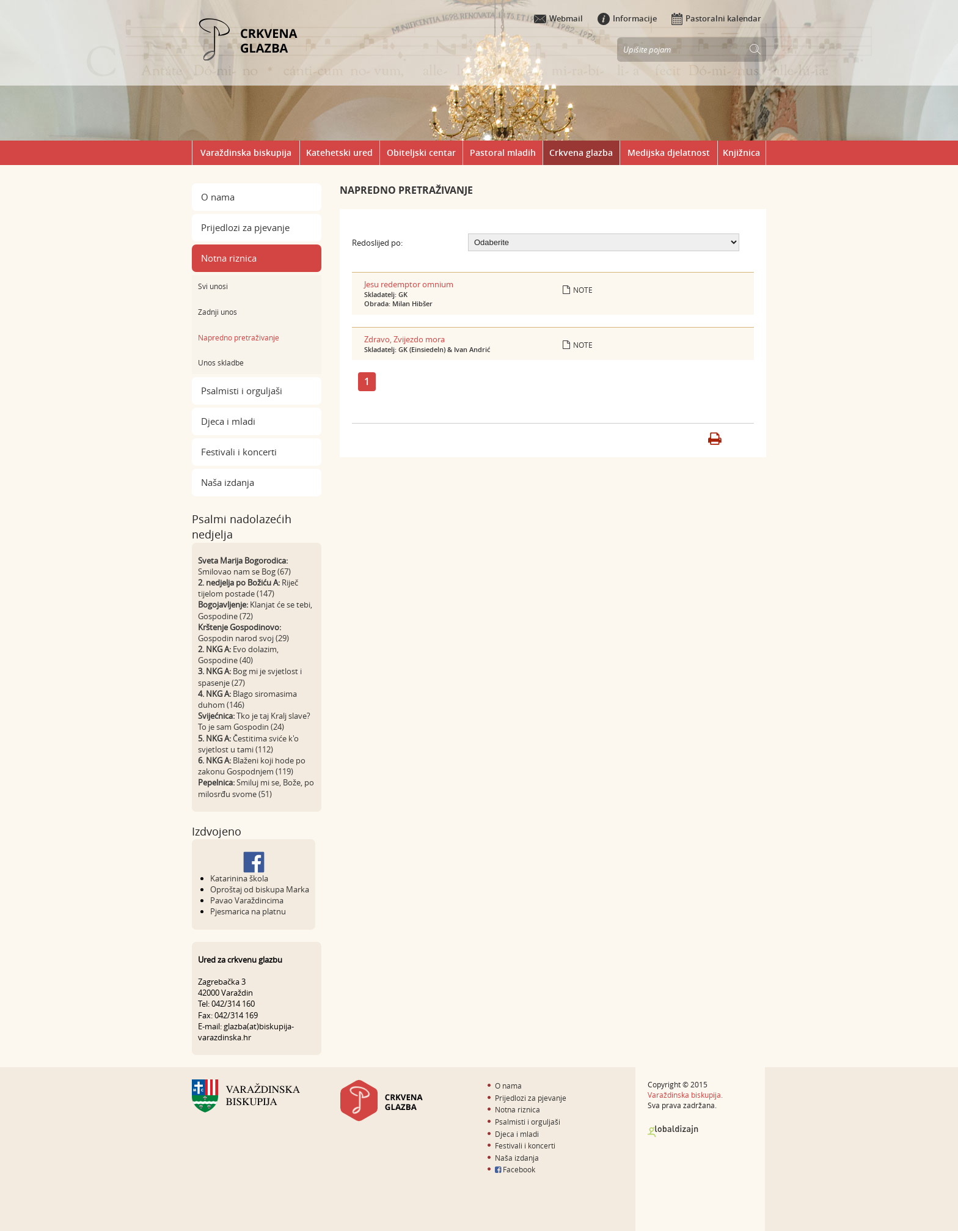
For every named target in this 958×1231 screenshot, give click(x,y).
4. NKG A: (214, 693)
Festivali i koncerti (239, 452)
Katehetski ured (339, 152)
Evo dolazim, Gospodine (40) (238, 655)
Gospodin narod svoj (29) (243, 638)
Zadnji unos (217, 312)
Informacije (627, 18)
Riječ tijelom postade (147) (248, 588)
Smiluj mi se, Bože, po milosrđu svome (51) (256, 788)
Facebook (515, 1169)
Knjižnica (741, 152)
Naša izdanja (227, 482)
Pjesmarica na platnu (248, 911)
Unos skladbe (221, 362)
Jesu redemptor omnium (408, 284)
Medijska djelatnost (668, 152)
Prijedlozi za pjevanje (245, 227)
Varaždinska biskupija (245, 152)
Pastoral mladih (503, 152)
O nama (218, 197)
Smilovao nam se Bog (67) (244, 571)
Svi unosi (213, 286)
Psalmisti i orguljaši (241, 390)
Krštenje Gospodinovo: (239, 627)
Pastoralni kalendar (716, 18)
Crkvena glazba (581, 152)
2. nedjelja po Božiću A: (239, 582)
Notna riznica (229, 258)
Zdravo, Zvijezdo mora (404, 339)
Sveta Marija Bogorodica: (243, 560)
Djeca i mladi (228, 421)
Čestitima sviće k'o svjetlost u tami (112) (248, 744)
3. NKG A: (214, 671)
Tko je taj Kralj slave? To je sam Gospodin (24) (254, 721)
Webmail (558, 18)
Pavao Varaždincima (246, 900)
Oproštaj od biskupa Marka (259, 889)
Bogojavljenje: (223, 604)
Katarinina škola (239, 878)
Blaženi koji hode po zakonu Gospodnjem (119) (251, 766)
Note (578, 290)
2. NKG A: (214, 649)
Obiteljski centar (421, 152)
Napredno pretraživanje (238, 337)
